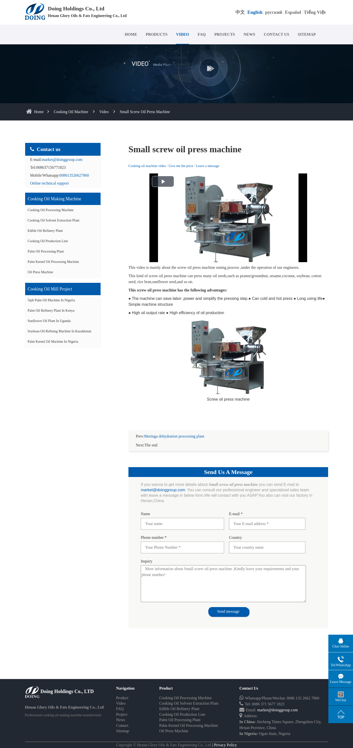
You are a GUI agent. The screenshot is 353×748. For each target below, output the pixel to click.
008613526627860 (74, 175)
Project (121, 708)
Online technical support (49, 183)
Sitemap (122, 725)
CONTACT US (276, 34)
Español (293, 12)
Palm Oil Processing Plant (46, 251)
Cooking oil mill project (50, 289)
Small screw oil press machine (145, 112)
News (120, 714)
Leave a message (207, 166)
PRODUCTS (156, 34)
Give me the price (181, 166)
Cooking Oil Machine (71, 112)
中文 (240, 12)
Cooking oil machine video (147, 166)
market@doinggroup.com (62, 159)
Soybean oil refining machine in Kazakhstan (59, 331)
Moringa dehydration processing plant (174, 430)
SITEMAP (307, 34)
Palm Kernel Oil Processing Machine (53, 262)
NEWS (249, 34)
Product (122, 692)
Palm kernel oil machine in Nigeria (53, 341)
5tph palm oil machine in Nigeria (51, 300)
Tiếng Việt (315, 12)
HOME (131, 34)
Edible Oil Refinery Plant (45, 231)
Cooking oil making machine (54, 198)
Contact (122, 719)
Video (104, 112)
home (39, 112)
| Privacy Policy (224, 739)
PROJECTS (224, 34)
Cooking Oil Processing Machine (50, 210)
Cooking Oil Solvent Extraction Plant (53, 220)
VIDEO (182, 34)
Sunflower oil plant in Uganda (49, 321)
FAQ (202, 34)
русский (273, 12)
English (255, 12)
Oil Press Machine (40, 272)
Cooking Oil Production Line (48, 241)
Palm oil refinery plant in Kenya (51, 310)
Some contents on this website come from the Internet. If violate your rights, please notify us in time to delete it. (176, 745)
